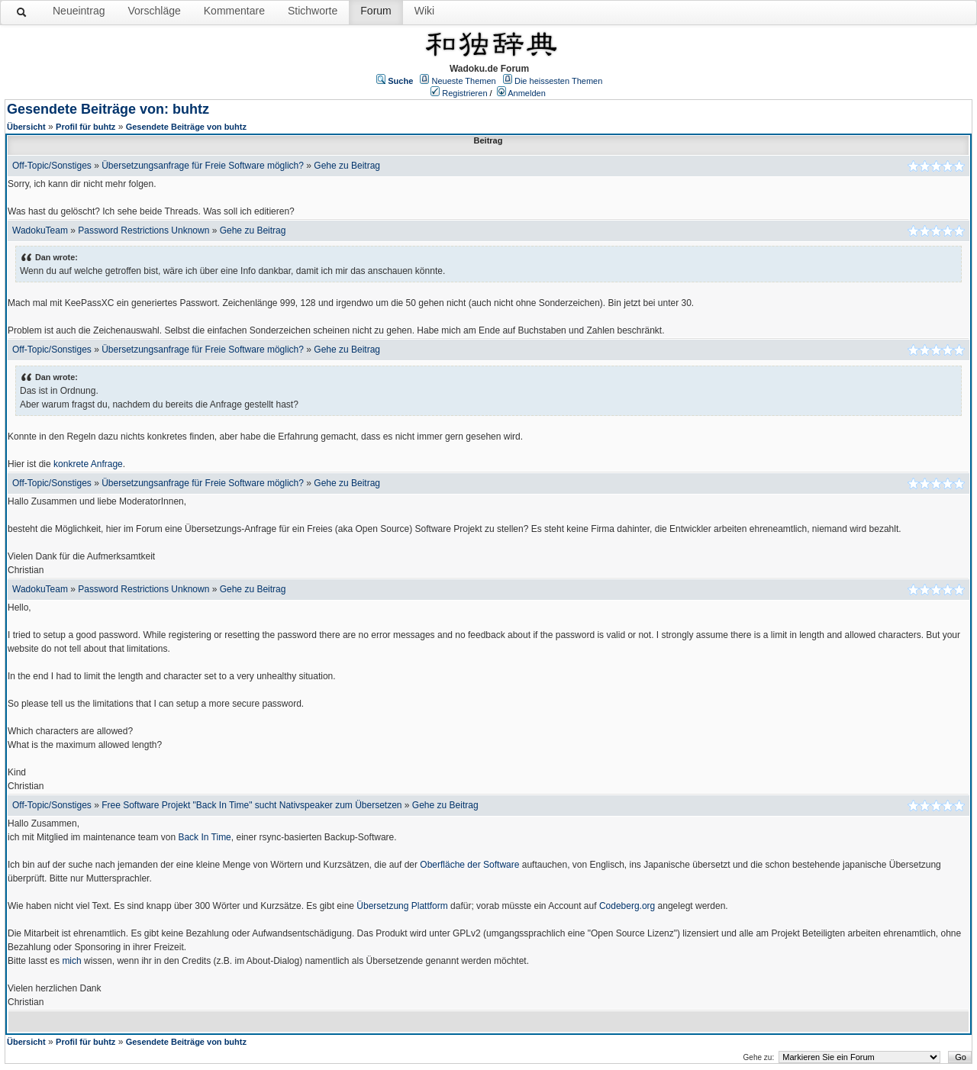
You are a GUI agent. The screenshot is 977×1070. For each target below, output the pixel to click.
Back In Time (204, 837)
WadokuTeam (40, 230)
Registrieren (464, 93)
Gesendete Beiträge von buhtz (186, 126)
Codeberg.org (627, 906)
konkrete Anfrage (88, 464)
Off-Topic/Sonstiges (52, 165)
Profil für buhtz (85, 126)
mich (71, 961)
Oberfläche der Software (469, 864)
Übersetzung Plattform (401, 906)
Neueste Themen (464, 80)
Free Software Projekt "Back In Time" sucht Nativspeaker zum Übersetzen (251, 805)
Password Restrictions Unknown (143, 230)
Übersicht (26, 126)
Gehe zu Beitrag (347, 165)
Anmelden (527, 93)
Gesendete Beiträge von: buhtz (108, 109)
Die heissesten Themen (558, 80)
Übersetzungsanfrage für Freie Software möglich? (203, 165)
